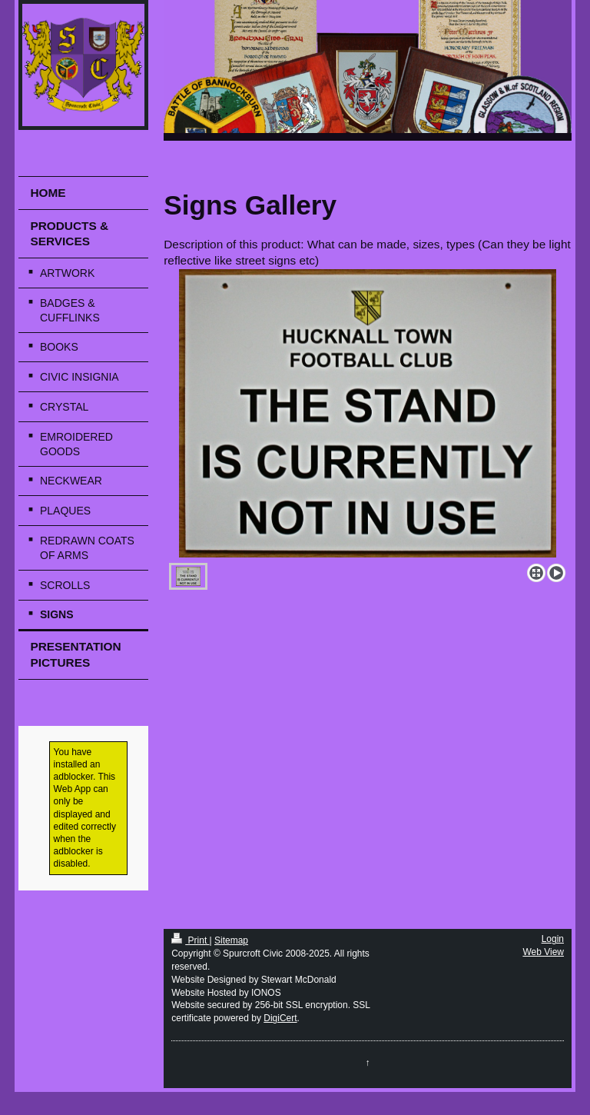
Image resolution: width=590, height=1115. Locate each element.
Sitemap (231, 940)
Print (190, 940)
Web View (543, 952)
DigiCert (280, 1018)
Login (553, 939)
